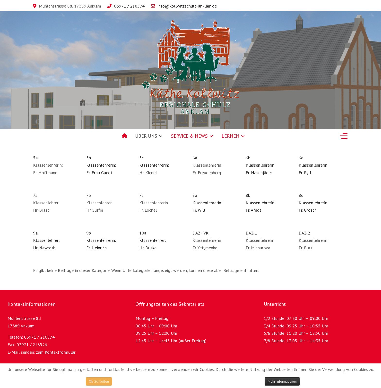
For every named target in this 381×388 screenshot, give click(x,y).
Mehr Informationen (282, 381)
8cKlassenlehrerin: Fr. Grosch (313, 202)
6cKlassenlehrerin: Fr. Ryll (313, 165)
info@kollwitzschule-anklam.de (187, 6)
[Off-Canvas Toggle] (343, 136)
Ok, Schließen (99, 381)
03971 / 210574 (129, 6)
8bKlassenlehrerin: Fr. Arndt (260, 202)
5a (35, 158)
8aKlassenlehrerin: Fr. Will (207, 202)
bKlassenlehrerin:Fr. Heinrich (101, 240)
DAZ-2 (304, 233)
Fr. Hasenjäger (259, 172)
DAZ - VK (200, 233)
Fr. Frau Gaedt (99, 172)
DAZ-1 (251, 233)
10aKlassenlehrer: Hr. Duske (152, 240)
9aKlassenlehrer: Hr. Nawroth (46, 240)
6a (194, 158)
